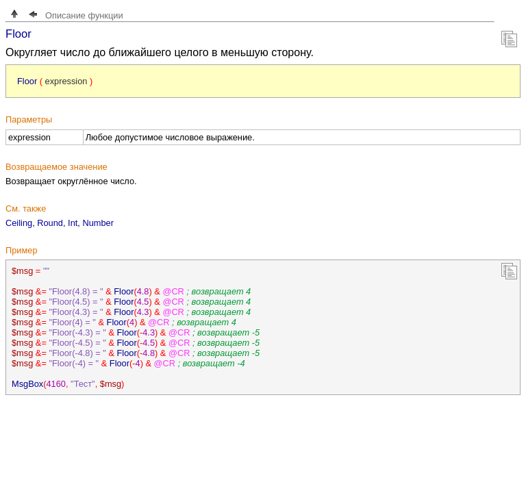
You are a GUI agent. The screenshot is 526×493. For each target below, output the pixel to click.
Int (72, 223)
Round (50, 223)
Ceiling (18, 223)
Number (98, 223)
